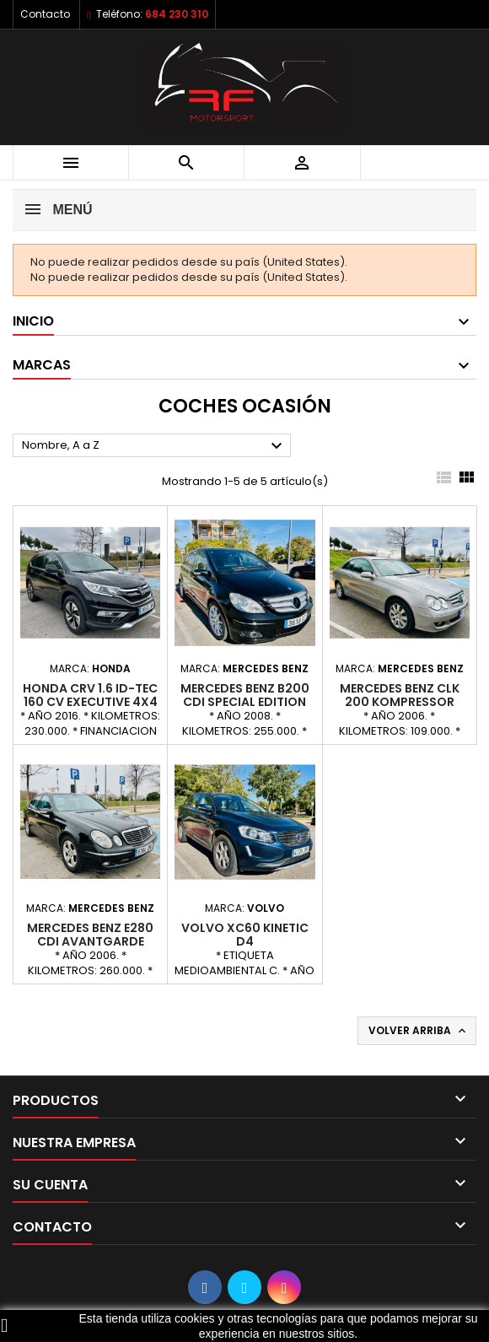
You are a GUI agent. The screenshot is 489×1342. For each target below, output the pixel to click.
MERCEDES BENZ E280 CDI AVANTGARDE (90, 934)
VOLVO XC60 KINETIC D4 (245, 934)
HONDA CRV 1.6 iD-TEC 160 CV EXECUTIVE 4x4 (90, 695)
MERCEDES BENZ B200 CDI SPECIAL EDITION (244, 695)
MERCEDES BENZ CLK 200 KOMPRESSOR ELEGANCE (399, 702)
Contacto (45, 14)
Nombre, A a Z (154, 446)
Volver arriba (418, 1030)
